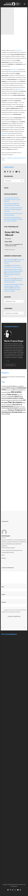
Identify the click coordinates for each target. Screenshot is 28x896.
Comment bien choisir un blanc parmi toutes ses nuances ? (13, 214)
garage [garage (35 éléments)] (14, 394)
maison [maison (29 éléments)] (16, 396)
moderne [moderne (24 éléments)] (9, 398)
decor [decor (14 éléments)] (17, 389)
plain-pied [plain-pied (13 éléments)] (11, 400)
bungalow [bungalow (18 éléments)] (13, 386)
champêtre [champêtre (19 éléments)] (13, 388)
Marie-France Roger (9, 259)
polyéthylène (4, 133)
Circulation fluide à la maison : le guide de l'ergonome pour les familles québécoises (13, 286)
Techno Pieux (17, 50)
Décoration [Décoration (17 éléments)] (4, 394)
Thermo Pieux (14, 69)
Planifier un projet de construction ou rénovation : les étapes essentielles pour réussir (13, 209)
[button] (24, 4)
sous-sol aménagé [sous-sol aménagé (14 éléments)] (5, 408)
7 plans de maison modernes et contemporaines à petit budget (11, 204)
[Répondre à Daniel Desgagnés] (14, 558)
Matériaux (23, 376)
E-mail (3, 594)
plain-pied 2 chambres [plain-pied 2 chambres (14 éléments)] (18, 400)
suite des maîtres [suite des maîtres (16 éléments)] (14, 408)
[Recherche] (14, 180)
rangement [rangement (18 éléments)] (9, 404)
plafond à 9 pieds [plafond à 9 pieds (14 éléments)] (5, 400)
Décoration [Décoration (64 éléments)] (16, 392)
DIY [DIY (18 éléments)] (7, 392)
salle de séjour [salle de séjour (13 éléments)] (16, 406)
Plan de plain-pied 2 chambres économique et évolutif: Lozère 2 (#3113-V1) (12, 199)
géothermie (18, 89)
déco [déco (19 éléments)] (9, 392)
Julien (5, 265)
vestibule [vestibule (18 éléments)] (7, 414)
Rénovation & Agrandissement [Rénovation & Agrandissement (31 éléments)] (11, 405)
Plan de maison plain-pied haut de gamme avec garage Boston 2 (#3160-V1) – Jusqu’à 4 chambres (13, 219)
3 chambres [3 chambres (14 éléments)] (4, 386)
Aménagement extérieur (5, 376)
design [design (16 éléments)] (20, 389)
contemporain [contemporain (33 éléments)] (21, 388)
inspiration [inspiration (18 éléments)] (11, 396)
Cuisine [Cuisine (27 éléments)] (3, 390)
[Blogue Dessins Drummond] (12, 4)
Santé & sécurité (4, 377)
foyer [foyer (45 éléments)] (9, 394)
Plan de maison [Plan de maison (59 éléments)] (15, 402)
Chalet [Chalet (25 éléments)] (8, 388)
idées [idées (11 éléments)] (7, 396)
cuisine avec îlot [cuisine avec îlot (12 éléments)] (10, 389)
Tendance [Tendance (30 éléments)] (11, 410)
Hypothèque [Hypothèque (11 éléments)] (3, 396)
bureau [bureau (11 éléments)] (18, 386)
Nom (2, 586)
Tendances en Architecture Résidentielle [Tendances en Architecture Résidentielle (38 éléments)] (13, 411)
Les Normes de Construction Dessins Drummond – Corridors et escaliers (12, 274)
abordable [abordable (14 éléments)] (9, 386)
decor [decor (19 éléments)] (14, 389)
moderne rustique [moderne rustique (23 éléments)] (18, 398)
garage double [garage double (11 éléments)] (19, 394)
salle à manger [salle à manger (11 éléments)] (22, 406)
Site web (3, 602)
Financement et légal (18, 376)
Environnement (12, 376)
